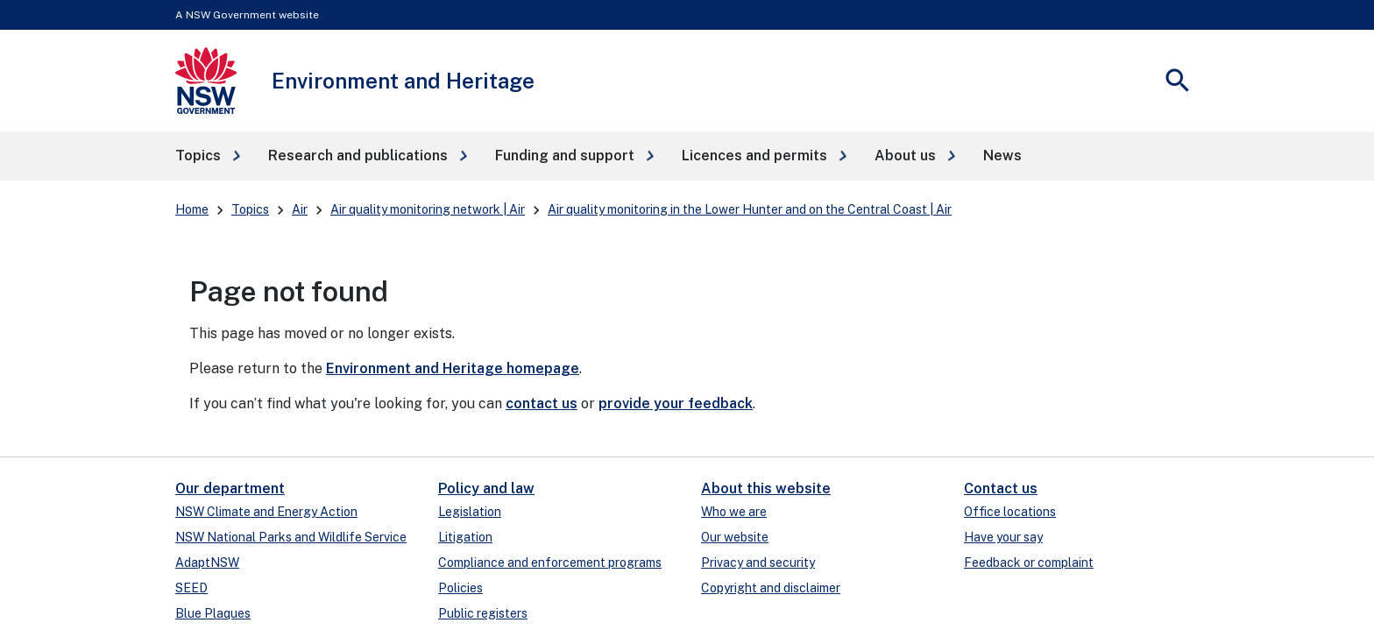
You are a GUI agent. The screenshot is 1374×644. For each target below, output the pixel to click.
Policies (460, 588)
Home (192, 209)
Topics (250, 209)
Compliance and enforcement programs (550, 563)
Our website (734, 537)
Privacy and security (758, 563)
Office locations (1010, 512)
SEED (191, 588)
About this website (766, 488)
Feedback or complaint (1029, 563)
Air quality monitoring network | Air (427, 209)
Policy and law (486, 488)
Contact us (1001, 488)
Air (300, 209)
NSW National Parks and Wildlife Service (291, 537)
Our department (230, 488)
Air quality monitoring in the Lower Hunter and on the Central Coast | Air (750, 209)
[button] (207, 155)
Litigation (465, 537)
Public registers (483, 613)
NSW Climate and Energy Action (266, 512)
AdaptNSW (207, 563)
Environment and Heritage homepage (452, 368)
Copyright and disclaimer (770, 588)
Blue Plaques (213, 613)
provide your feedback (675, 403)
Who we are (734, 512)
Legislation (469, 512)
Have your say (1003, 537)
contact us (541, 403)
